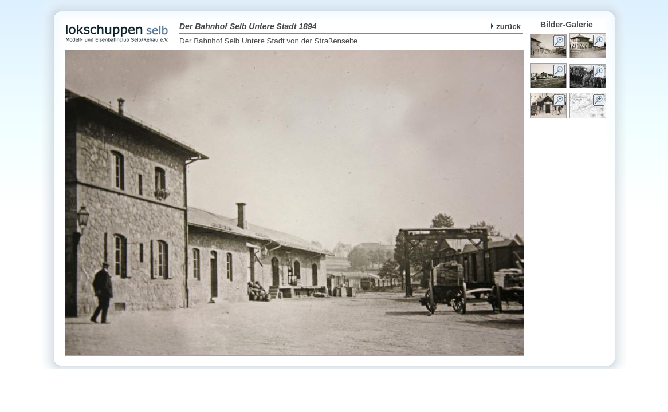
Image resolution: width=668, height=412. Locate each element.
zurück (506, 26)
